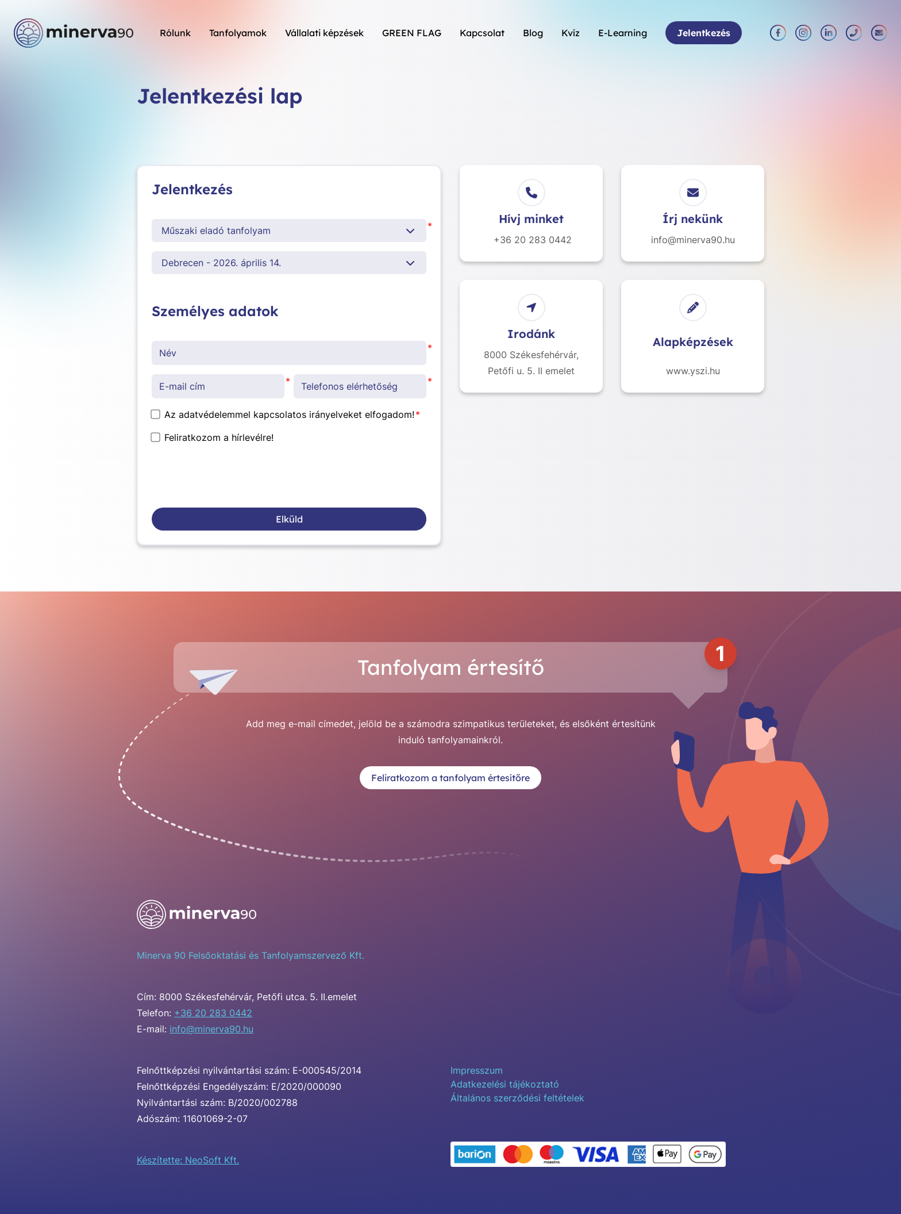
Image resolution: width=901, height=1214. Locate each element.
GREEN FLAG (411, 33)
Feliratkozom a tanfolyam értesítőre (450, 777)
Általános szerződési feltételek (517, 1098)
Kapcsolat (482, 33)
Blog (533, 33)
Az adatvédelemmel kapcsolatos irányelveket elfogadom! (283, 414)
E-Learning (622, 33)
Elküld (289, 519)
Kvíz (570, 33)
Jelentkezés (703, 33)
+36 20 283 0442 (213, 1013)
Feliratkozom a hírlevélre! (213, 437)
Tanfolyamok (238, 33)
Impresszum (476, 1070)
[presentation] (239, 476)
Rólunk (175, 33)
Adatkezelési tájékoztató (504, 1084)
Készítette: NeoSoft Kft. (188, 1160)
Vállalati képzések (324, 33)
